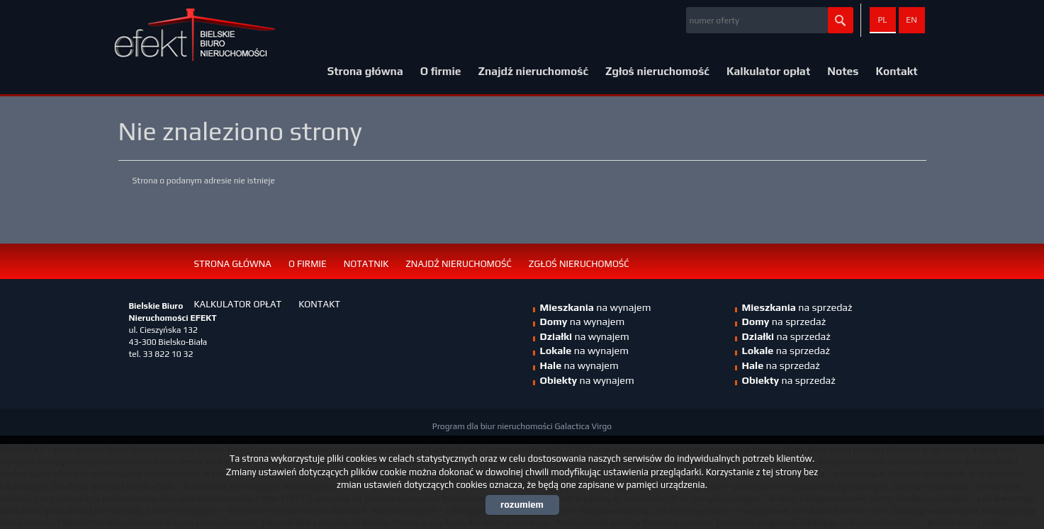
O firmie (440, 70)
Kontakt (896, 70)
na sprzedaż (797, 307)
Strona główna (365, 70)
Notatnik (366, 263)
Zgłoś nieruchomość (657, 70)
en (911, 20)
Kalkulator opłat (768, 70)
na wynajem (584, 336)
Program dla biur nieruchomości (493, 426)
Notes (842, 70)
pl (882, 20)
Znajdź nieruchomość (533, 70)
